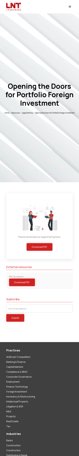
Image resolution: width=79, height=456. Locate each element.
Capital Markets (14, 366)
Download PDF (39, 247)
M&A (8, 411)
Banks (9, 440)
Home (7, 113)
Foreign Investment (16, 391)
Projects (11, 416)
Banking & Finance (16, 361)
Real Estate (12, 421)
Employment (13, 381)
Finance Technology (17, 386)
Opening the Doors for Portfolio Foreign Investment (54, 113)
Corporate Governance (19, 376)
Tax (8, 426)
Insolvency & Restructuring (20, 396)
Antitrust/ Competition (18, 357)
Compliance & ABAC (17, 371)
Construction (13, 445)
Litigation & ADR (14, 406)
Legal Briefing (27, 113)
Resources (15, 113)
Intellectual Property (17, 401)
